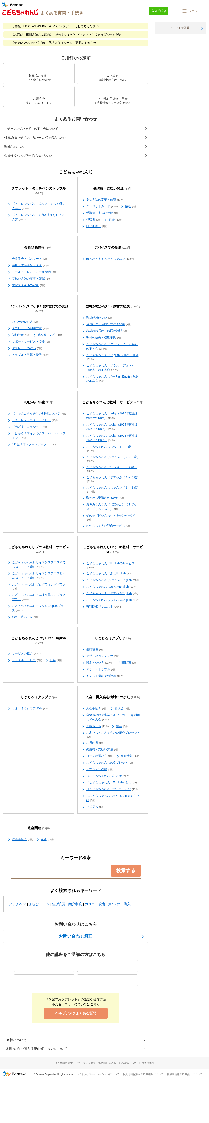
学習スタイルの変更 (28, 285)
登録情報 (130, 756)
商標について (16, 1040)
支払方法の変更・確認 (105, 200)
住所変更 (59, 904)
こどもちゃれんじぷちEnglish (110, 573)
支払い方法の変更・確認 (32, 279)
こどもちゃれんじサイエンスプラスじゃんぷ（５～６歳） (39, 576)
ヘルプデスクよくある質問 (75, 1013)
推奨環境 (95, 650)
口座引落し (96, 226)
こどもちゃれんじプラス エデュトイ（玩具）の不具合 (110, 368)
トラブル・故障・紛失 (30, 355)
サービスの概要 (26, 654)
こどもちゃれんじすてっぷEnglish (112, 593)
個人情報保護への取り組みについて (143, 1074)
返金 (115, 220)
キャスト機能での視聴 (105, 676)
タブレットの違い (27, 348)
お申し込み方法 (25, 617)
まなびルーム (39, 904)
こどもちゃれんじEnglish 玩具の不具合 (112, 357)
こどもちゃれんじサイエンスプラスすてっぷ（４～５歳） (39, 565)
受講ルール (97, 726)
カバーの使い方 (25, 322)
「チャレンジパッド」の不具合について (31, 128)
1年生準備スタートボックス (34, 445)
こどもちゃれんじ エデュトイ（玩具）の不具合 (112, 346)
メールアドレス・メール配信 (34, 272)
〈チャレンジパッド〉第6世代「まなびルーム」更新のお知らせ (53, 42)
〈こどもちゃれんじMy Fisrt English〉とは (113, 798)
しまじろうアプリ (113, 638)
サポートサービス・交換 (31, 342)
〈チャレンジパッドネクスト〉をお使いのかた (39, 206)
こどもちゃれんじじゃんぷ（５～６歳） (113, 489)
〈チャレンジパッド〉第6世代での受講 (39, 309)
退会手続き (22, 839)
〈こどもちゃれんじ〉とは (108, 776)
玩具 (56, 660)
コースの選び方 (99, 756)
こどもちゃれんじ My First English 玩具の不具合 (112, 379)
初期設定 (21, 335)
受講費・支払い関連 (112, 189)
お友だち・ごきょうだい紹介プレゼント (113, 735)
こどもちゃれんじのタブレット (110, 763)
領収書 (94, 220)
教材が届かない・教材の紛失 (113, 307)
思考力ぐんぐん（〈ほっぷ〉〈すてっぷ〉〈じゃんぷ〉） (111, 507)
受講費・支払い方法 (102, 749)
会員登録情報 (38, 248)
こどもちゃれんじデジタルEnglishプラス (38, 608)
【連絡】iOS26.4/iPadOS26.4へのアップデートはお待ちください (55, 26)
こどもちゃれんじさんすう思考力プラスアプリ (39, 597)
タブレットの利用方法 (30, 328)
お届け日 (95, 743)
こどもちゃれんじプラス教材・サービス (38, 549)
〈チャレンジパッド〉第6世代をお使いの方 (38, 217)
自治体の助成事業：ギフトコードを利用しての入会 (113, 717)
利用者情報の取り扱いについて (185, 1074)
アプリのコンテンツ (102, 656)
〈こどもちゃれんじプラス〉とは (112, 789)
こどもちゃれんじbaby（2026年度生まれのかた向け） (112, 416)
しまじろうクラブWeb (30, 708)
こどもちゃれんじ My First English (38, 640)
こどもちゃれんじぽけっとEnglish (112, 580)
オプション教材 (99, 769)
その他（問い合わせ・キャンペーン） (111, 517)
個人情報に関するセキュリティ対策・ (104, 1063)
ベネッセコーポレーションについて (98, 1074)
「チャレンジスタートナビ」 (35, 420)
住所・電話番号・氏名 (30, 265)
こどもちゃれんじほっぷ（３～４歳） (111, 469)
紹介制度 (75, 904)
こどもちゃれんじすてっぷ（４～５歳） (113, 479)
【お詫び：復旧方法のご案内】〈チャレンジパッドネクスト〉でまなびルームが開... (67, 34)
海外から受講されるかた (105, 498)
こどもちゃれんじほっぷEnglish (111, 587)
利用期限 (128, 663)
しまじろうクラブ (39, 697)
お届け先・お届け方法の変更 (108, 324)
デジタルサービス (27, 660)
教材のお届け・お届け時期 (107, 331)
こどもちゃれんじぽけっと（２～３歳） (113, 459)
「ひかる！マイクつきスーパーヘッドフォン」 (39, 436)
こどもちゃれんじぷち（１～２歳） (110, 449)
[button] (191, 11)
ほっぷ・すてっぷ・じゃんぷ (110, 259)
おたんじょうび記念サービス (108, 526)
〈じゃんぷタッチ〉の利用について (39, 414)
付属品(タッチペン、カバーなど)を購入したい (35, 137)
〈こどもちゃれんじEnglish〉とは (112, 783)
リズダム (95, 807)
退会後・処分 (50, 335)
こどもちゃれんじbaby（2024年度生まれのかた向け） (112, 438)
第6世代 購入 (119, 904)
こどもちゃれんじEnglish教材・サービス (113, 549)
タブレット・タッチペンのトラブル (38, 191)
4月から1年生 (39, 402)
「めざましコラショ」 (30, 427)
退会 (122, 726)
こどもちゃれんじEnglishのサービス (110, 565)
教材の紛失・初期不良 (104, 338)
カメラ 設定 (95, 904)
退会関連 (39, 828)
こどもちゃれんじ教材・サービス (113, 402)
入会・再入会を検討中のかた (113, 697)
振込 (131, 206)
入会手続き (96, 708)
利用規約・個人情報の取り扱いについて (37, 1048)
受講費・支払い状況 (102, 213)
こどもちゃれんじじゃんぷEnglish (112, 600)
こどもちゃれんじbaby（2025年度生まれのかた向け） (112, 427)
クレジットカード (102, 206)
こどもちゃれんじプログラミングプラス (39, 586)
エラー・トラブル (101, 669)
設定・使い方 (99, 663)
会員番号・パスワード (30, 259)
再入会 (122, 708)
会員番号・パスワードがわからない (28, 155)
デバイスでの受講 (113, 248)
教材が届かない (14, 146)
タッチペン (17, 904)
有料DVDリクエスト (103, 607)
